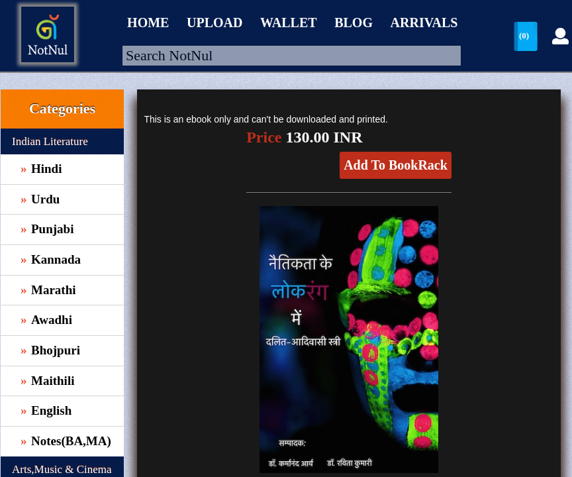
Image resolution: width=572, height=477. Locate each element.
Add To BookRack (396, 165)
